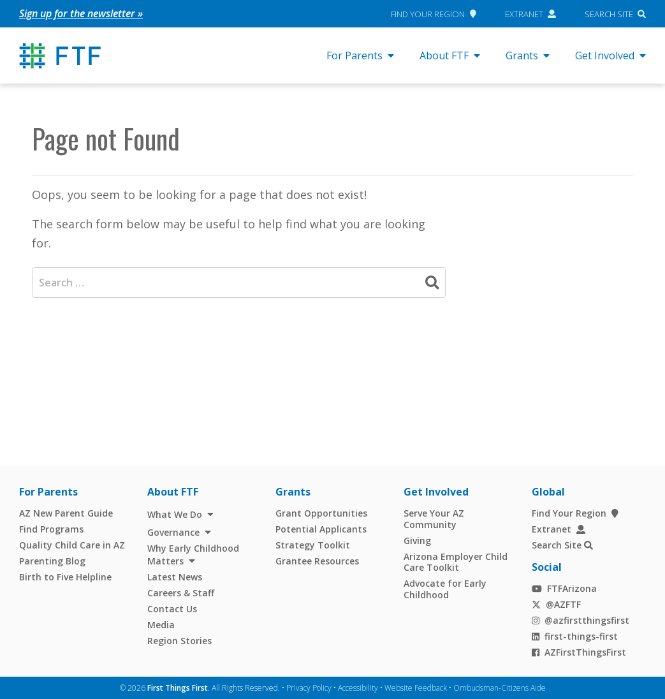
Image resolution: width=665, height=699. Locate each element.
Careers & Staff (180, 593)
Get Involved (610, 55)
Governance (173, 532)
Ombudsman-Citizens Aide (499, 687)
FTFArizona (564, 588)
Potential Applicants (321, 529)
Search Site (609, 13)
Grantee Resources (317, 561)
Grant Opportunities (321, 513)
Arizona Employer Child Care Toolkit (456, 561)
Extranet (531, 13)
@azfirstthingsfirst (580, 620)
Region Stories (179, 641)
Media (161, 625)
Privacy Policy (309, 687)
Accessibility (358, 687)
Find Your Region (433, 13)
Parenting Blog (52, 561)
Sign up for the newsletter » (81, 13)
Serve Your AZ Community (434, 519)
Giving (417, 540)
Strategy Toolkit (312, 545)
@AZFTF (556, 604)
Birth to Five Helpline (65, 577)
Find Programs (51, 529)
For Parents (360, 55)
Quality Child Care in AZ (72, 545)
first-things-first (575, 635)
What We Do (174, 514)
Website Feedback (415, 687)
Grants (528, 55)
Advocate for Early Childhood (445, 589)
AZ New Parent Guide (66, 513)
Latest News (174, 577)
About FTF (450, 55)
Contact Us (172, 609)
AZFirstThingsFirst (579, 651)
